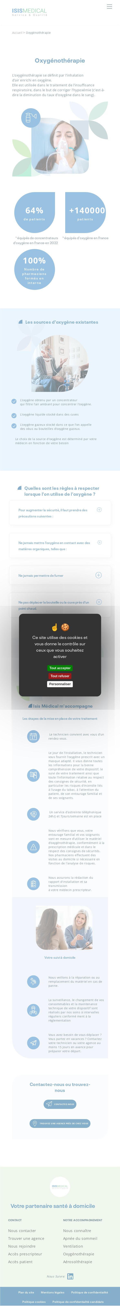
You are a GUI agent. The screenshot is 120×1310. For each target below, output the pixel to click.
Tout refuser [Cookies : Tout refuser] (60, 676)
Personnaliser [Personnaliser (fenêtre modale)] (60, 684)
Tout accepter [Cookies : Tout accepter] (60, 668)
